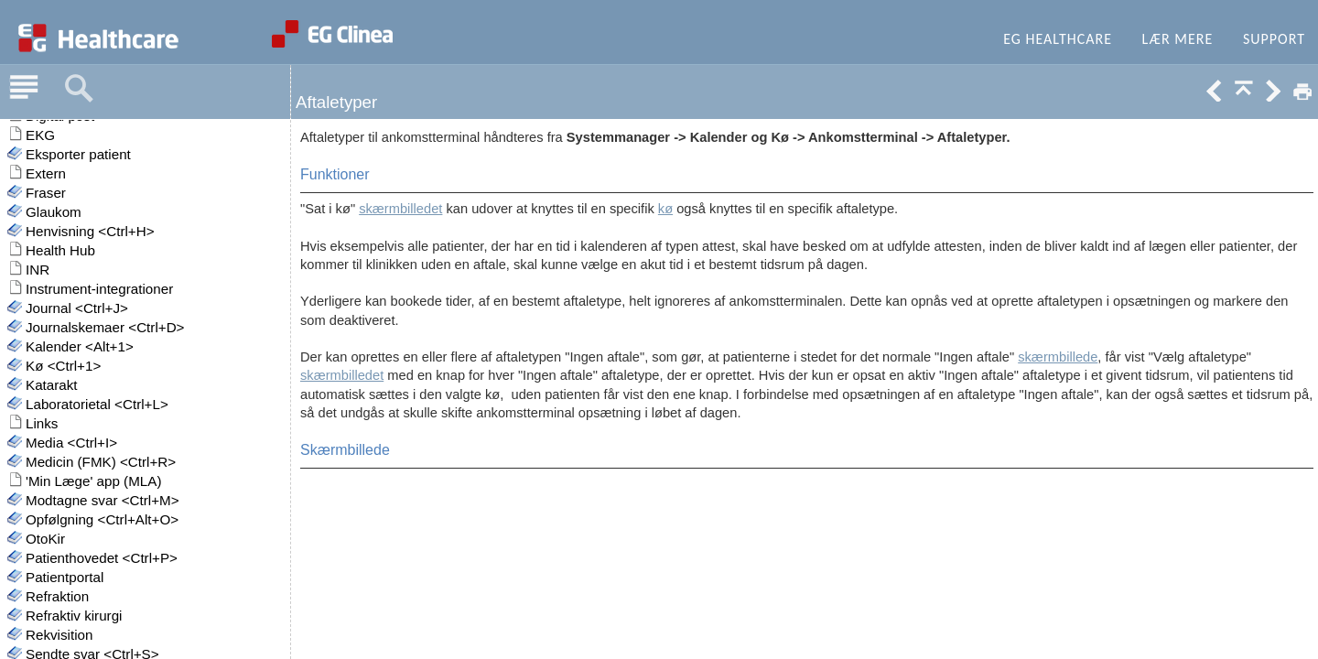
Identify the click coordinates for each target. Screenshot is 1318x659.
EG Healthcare (1057, 39)
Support (1274, 39)
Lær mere (1178, 39)
